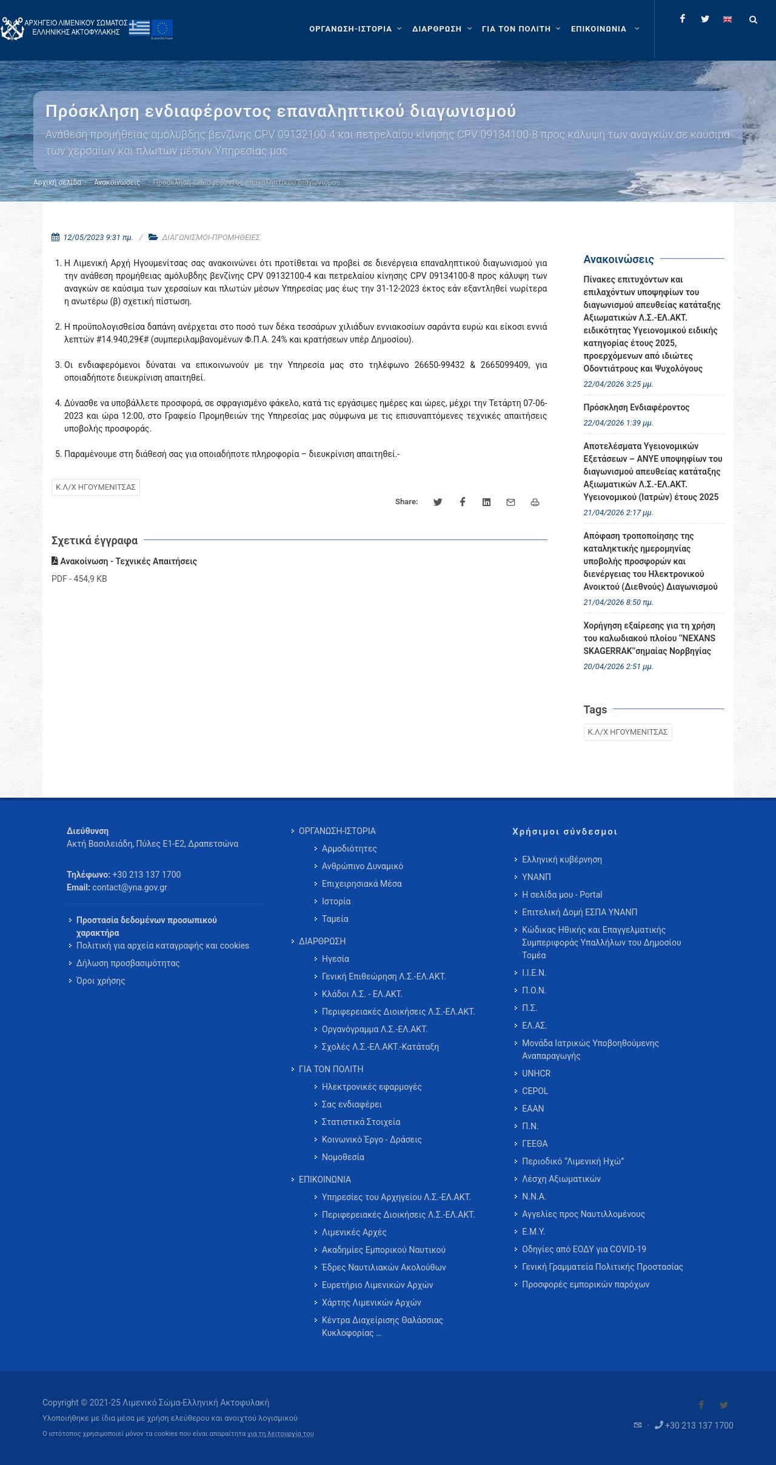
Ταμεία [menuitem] (335, 919)
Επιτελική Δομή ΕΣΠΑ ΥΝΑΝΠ (579, 912)
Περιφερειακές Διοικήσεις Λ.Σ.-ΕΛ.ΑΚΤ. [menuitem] (398, 1011)
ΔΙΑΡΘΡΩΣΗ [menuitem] (322, 941)
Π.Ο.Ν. (534, 990)
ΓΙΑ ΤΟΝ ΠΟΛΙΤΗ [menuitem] (331, 1069)
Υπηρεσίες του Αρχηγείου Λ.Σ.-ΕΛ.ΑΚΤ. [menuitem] (396, 1197)
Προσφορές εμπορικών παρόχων (585, 1284)
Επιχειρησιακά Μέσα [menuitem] (362, 884)
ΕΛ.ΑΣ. (534, 1025)
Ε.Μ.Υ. (533, 1231)
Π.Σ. (529, 1008)
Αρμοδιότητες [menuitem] (349, 848)
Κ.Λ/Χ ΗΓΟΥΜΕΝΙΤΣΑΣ (96, 487)
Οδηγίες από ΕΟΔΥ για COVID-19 (584, 1249)
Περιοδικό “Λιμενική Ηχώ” (573, 1161)
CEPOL (535, 1091)
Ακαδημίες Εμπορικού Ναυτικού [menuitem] (384, 1250)
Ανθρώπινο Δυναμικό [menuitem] (362, 866)
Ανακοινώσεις (117, 182)
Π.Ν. (530, 1126)
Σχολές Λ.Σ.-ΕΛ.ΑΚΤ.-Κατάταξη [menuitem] (380, 1047)
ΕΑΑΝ (533, 1108)
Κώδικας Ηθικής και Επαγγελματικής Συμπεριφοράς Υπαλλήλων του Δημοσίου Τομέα (601, 942)
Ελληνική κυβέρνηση (562, 859)
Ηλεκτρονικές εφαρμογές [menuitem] (372, 1087)
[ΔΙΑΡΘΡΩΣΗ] (443, 29)
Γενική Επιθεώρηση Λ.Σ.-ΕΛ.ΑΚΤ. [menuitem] (384, 976)
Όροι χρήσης (100, 981)
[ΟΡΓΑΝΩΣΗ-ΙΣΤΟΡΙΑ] (357, 29)
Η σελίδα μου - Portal (562, 894)
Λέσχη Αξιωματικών (561, 1179)
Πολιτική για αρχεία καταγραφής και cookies (162, 945)
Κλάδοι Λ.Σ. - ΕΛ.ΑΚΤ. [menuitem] (362, 994)
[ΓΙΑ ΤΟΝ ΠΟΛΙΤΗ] (523, 29)
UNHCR (536, 1073)
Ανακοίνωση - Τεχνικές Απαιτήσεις (124, 561)
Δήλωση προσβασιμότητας (128, 963)
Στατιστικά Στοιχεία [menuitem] (361, 1122)
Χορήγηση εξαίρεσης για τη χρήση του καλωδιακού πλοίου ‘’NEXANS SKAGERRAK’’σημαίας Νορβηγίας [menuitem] (650, 638)
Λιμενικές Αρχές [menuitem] (354, 1232)
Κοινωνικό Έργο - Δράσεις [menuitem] (372, 1139)
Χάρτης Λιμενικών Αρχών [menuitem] (371, 1302)
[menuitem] (606, 29)
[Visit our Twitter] (724, 1405)
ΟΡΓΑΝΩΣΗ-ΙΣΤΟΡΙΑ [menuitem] (337, 831)
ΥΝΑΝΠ (536, 877)
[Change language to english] (727, 18)
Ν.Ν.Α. (534, 1196)
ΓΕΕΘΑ (534, 1144)
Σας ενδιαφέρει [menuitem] (352, 1104)
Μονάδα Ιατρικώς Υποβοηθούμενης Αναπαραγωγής (590, 1049)
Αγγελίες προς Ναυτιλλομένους (583, 1214)
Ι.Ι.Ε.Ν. (534, 973)
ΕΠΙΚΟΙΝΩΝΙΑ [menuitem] (325, 1179)
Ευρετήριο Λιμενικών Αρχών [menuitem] (377, 1285)
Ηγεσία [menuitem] (335, 959)
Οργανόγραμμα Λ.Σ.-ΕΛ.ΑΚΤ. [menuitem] (375, 1029)
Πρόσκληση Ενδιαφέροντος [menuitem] (637, 407)
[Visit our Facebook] (701, 1405)
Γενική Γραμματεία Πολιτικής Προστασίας (602, 1267)
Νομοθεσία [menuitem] (343, 1157)
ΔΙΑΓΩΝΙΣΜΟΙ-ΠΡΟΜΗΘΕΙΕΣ (210, 237)
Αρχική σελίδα (57, 182)
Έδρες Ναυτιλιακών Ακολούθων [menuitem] (384, 1267)
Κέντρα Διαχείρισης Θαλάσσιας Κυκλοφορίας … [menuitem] (382, 1326)
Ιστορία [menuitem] (336, 901)
